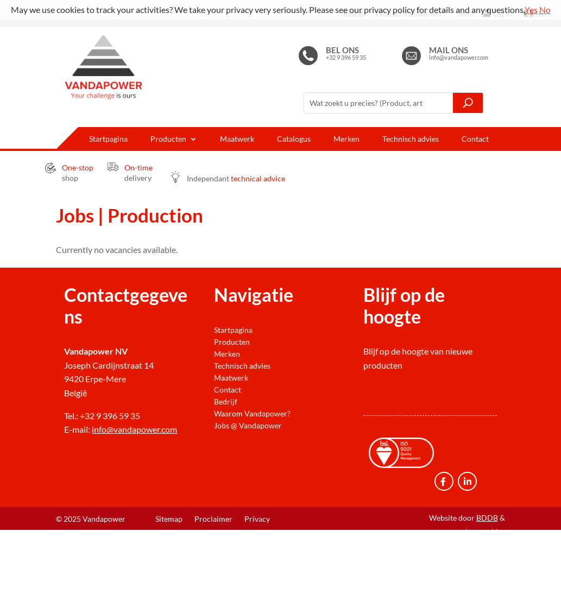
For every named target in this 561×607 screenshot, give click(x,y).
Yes (531, 9)
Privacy (257, 519)
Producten (168, 139)
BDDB (487, 517)
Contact (475, 139)
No (545, 9)
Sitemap (168, 519)
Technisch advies (410, 139)
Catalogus (294, 139)
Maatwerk (237, 139)
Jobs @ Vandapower (248, 425)
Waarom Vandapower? (252, 414)
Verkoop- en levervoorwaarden (207, 536)
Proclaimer (213, 519)
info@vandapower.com (134, 429)
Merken (346, 139)
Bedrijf (225, 402)
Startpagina (108, 139)
